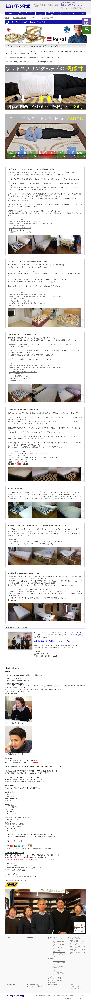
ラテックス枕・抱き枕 (55, 978)
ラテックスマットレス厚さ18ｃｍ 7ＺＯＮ (22, 544)
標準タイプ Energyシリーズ (59, 945)
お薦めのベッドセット (55, 977)
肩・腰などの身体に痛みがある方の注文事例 (77, 939)
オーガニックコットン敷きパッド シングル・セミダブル (27, 303)
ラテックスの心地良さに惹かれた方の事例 (77, 947)
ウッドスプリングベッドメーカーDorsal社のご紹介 (59, 955)
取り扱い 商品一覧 (20, 13)
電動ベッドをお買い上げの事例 (77, 953)
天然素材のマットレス (55, 958)
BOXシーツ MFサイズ (16, 305)
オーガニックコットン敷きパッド (20, 228)
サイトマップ (79, 995)
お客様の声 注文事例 (51, 13)
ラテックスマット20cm (59, 961)
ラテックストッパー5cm (58, 969)
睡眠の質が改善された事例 (77, 942)
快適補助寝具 (53, 982)
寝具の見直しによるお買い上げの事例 (77, 950)
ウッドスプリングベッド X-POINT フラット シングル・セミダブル (30, 365)
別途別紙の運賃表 (18, 779)
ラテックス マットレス (40, 13)
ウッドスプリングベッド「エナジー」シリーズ (33, 531)
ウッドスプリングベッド (56, 939)
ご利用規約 (50, 995)
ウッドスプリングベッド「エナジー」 (21, 542)
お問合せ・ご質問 (74, 986)
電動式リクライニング (59, 952)
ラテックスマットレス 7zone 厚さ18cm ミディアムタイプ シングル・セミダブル (35, 296)
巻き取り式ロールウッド (59, 948)
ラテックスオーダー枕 (16, 226)
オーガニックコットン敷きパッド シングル (23, 372)
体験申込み (71, 13)
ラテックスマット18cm (59, 962)
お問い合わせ (81, 13)
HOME (10, 13)
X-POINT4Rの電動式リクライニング (29, 591)
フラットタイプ (57, 950)
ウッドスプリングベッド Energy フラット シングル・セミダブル (30, 294)
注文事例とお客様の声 (19, 18)
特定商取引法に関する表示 (61, 995)
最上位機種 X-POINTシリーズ (59, 942)
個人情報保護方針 (41, 995)
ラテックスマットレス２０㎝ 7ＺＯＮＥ (55, 591)
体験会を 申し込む (86, 22)
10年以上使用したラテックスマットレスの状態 (59, 973)
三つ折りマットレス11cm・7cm (58, 966)
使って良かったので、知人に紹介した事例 (77, 944)
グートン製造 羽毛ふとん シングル (20, 376)
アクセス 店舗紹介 (60, 13)
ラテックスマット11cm (59, 964)
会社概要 (72, 995)
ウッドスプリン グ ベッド (30, 13)
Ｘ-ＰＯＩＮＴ (45, 492)
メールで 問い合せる (86, 30)
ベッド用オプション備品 (56, 980)
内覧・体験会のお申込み (76, 988)
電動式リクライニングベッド (68, 576)
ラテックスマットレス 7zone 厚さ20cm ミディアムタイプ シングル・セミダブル (35, 367)
